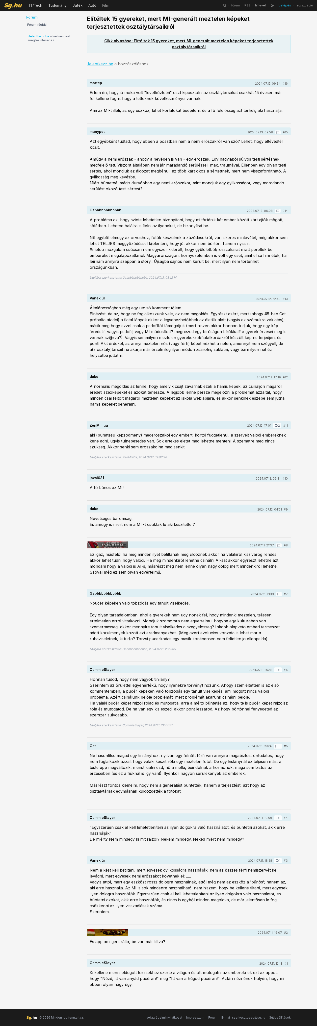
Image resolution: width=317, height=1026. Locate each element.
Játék (77, 5)
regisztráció (304, 5)
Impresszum (195, 1017)
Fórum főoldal (37, 24)
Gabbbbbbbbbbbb (105, 210)
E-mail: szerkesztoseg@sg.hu (243, 1017)
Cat (93, 746)
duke (94, 376)
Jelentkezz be (38, 36)
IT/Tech (35, 5)
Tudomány (57, 5)
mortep (96, 83)
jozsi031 (97, 478)
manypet (97, 131)
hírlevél (260, 5)
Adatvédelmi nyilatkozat (164, 1017)
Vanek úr (97, 298)
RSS (247, 5)
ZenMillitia (99, 425)
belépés (285, 5)
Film (105, 5)
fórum (235, 5)
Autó (92, 5)
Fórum (212, 1017)
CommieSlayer (102, 669)
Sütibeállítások (280, 1017)
